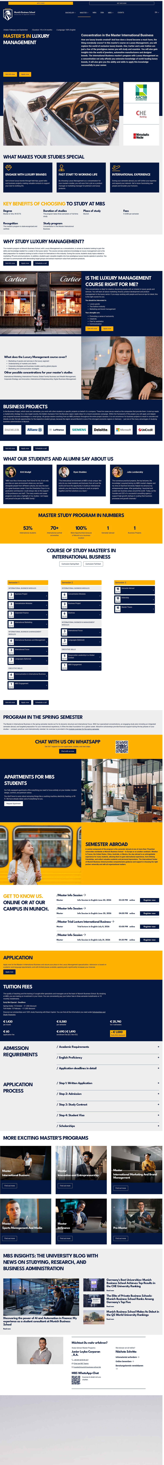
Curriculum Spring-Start (70, 564)
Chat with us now (67, 751)
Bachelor (70, 13)
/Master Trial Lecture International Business (85, 921)
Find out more (9, 1186)
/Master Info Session (71, 895)
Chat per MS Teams (81, 1364)
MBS (111, 13)
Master (84, 13)
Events (121, 13)
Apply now (40, 3)
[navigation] (156, 12)
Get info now (121, 3)
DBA (102, 13)
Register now (150, 900)
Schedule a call (41, 263)
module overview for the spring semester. (84, 729)
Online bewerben (125, 1361)
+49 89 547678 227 (81, 1360)
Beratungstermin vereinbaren (129, 1367)
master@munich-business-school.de (87, 1367)
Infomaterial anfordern (127, 1357)
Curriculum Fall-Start (93, 564)
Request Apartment (13, 804)
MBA (94, 13)
